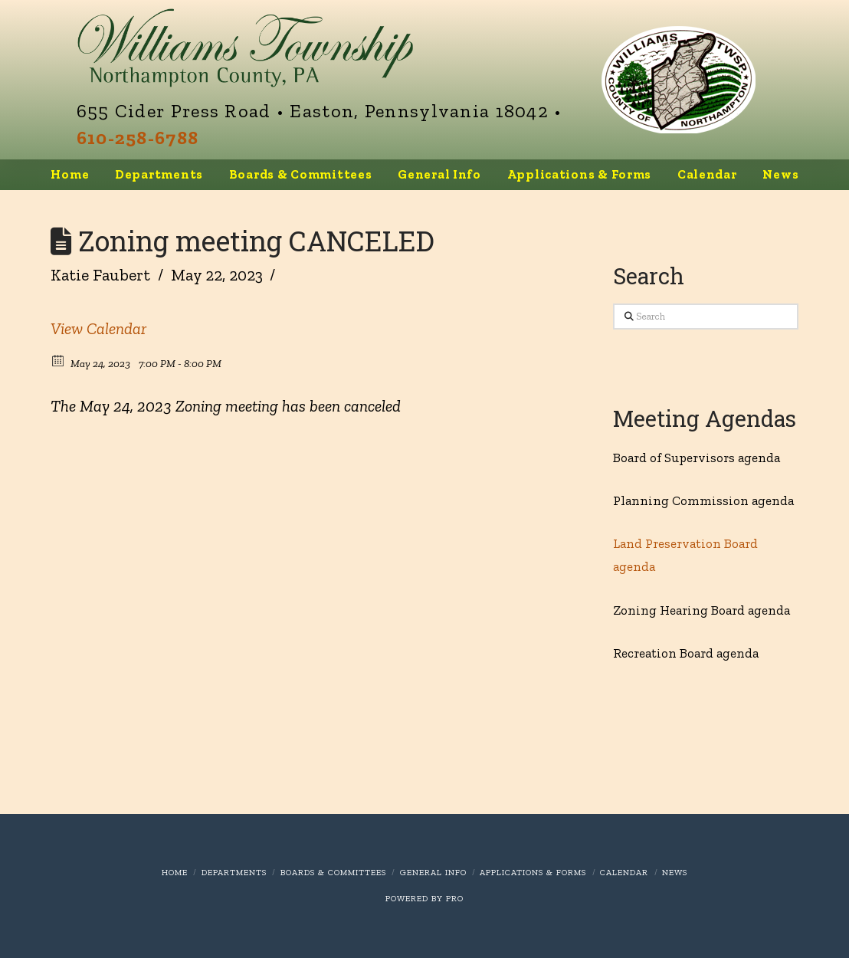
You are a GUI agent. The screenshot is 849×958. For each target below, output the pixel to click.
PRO (455, 899)
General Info (433, 873)
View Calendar (98, 328)
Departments (234, 873)
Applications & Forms (533, 873)
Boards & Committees (333, 873)
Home (175, 873)
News (674, 873)
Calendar (624, 873)
